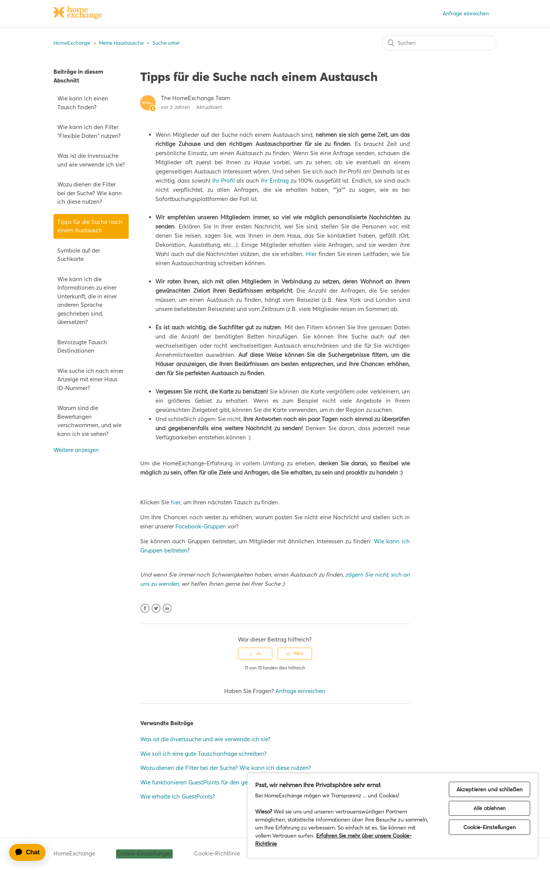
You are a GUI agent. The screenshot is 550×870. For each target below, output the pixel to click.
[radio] (255, 653)
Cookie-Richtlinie (217, 853)
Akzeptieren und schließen (489, 789)
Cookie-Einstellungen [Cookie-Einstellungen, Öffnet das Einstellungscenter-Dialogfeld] (489, 827)
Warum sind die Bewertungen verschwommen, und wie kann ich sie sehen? (89, 420)
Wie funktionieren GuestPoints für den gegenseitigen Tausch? (220, 782)
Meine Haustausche (121, 43)
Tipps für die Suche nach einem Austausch (89, 226)
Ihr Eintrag (275, 180)
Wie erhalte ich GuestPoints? (177, 796)
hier (176, 502)
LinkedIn (167, 608)
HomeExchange (71, 43)
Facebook (145, 608)
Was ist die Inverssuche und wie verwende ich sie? (91, 160)
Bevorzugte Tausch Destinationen (82, 347)
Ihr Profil (223, 180)
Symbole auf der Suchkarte (78, 255)
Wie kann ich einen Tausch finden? (82, 103)
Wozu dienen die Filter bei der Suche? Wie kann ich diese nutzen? (89, 193)
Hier (311, 254)
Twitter (156, 608)
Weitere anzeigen (76, 450)
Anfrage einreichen (466, 13)
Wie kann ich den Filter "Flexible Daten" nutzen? (89, 131)
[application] (31, 852)
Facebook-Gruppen (200, 526)
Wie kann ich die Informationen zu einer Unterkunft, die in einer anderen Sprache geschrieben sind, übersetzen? (87, 300)
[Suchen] (439, 42)
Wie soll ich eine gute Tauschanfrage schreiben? (203, 753)
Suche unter (166, 43)
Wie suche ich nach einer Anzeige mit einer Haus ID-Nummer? (90, 379)
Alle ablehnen (489, 808)
